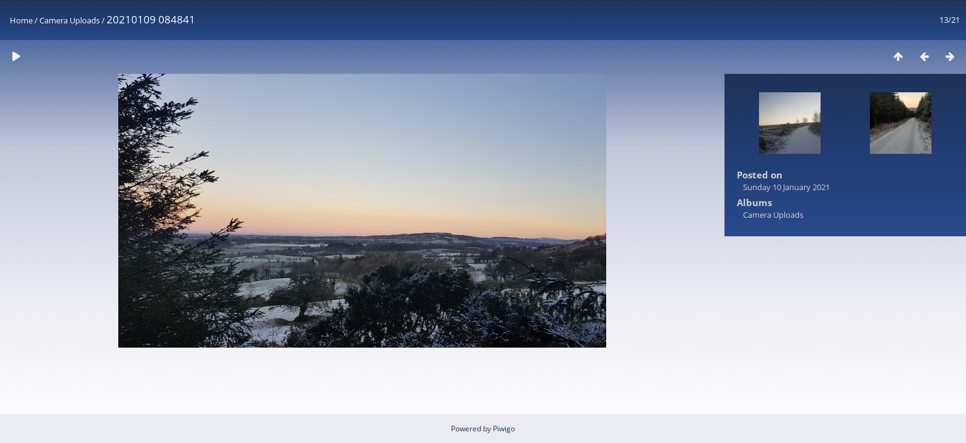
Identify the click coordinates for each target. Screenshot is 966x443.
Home (21, 20)
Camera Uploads (69, 20)
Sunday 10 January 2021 (786, 187)
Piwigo (504, 428)
